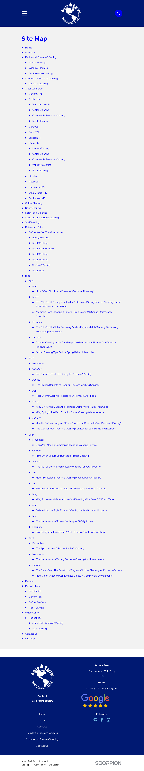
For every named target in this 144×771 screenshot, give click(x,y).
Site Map (30, 638)
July (34, 472)
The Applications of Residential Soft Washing (60, 548)
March (35, 297)
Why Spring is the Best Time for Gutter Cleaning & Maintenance (70, 412)
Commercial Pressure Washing (41, 78)
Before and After (34, 227)
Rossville (34, 181)
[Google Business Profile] (95, 720)
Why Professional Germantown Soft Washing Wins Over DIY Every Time (75, 499)
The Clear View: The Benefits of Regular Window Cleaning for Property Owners (79, 570)
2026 (31, 281)
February (37, 322)
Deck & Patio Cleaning (41, 73)
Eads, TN (34, 132)
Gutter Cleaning (40, 109)
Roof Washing (40, 243)
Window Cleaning (38, 68)
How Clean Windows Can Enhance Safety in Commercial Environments (74, 575)
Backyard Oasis (40, 237)
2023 (31, 538)
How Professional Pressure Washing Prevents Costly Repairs (68, 477)
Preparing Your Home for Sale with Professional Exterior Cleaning (71, 488)
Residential (35, 591)
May (34, 494)
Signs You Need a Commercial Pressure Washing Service (66, 445)
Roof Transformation (43, 248)
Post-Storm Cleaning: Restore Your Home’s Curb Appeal (66, 395)
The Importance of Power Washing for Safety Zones (64, 521)
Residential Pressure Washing (40, 57)
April (34, 286)
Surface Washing (41, 265)
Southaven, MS (37, 198)
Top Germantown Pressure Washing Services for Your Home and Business (76, 428)
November (38, 363)
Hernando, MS (37, 187)
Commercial (35, 596)
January (36, 337)
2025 (31, 358)
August (36, 379)
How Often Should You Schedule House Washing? (63, 455)
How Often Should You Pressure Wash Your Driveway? (65, 291)
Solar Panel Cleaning (36, 212)
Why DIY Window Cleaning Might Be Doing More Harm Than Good (72, 406)
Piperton (33, 176)
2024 (31, 434)
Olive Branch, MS (38, 192)
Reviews (29, 581)
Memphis (34, 143)
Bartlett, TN (35, 93)
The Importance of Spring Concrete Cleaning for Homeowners (70, 559)
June (34, 483)
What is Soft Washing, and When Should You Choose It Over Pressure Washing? (79, 423)
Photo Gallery (32, 586)
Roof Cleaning (40, 121)
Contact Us (31, 633)
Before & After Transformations (46, 232)
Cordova (33, 126)
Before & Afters (37, 602)
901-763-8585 (42, 701)
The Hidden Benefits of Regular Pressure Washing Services (68, 385)
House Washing (37, 62)
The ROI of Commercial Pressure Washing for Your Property (68, 466)
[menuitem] (26, 765)
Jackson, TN (35, 137)
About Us (30, 52)
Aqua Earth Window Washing (47, 623)
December (38, 543)
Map (101, 675)
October (36, 368)
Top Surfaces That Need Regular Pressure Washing (63, 374)
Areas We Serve (34, 88)
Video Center (32, 612)
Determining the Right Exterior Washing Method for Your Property (71, 510)
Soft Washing (32, 222)
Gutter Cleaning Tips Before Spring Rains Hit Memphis (65, 352)
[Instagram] (108, 720)
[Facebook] (102, 720)
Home (28, 47)
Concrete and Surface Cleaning (42, 217)
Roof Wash (38, 270)
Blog (27, 275)
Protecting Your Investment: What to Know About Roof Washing (70, 532)
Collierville (34, 99)
